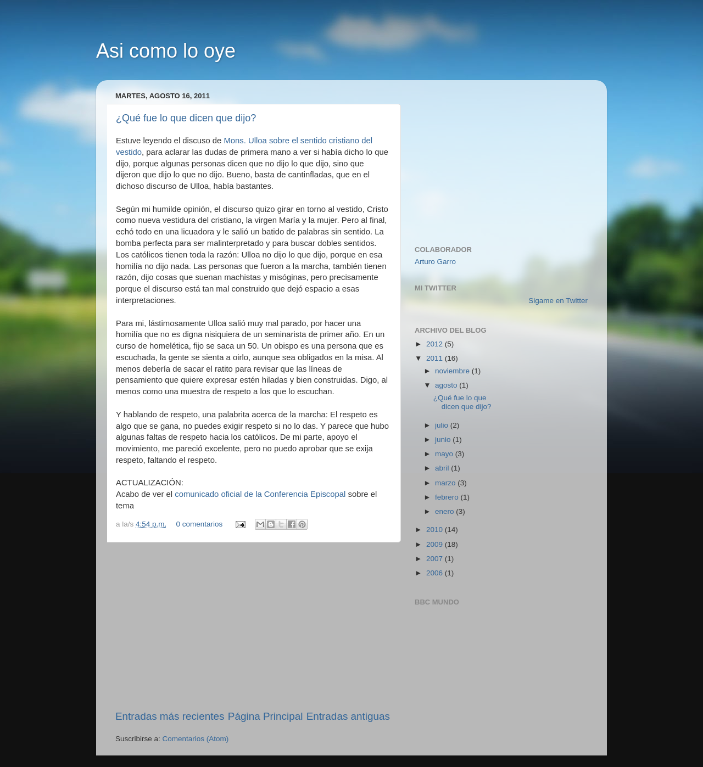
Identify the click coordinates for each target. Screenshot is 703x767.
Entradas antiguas (348, 716)
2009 (435, 544)
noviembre (453, 371)
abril (443, 468)
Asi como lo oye (166, 51)
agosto (447, 385)
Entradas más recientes (169, 716)
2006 (435, 573)
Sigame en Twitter (558, 300)
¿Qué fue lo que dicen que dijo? (186, 118)
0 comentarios (199, 524)
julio (442, 425)
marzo (446, 483)
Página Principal (265, 716)
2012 (435, 344)
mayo (445, 454)
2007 (435, 559)
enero (445, 511)
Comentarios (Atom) (196, 739)
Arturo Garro (435, 261)
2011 (435, 358)
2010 (435, 529)
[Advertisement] (252, 626)
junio (444, 439)
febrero (448, 497)
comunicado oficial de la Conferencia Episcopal (260, 494)
